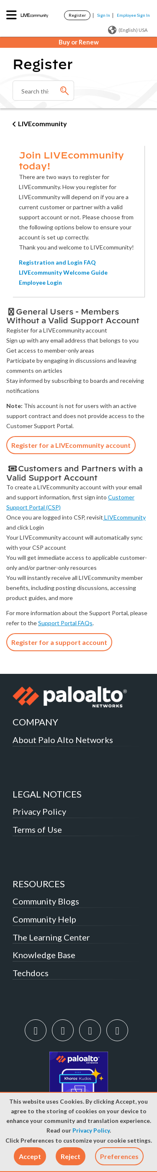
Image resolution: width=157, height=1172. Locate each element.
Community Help (44, 919)
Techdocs (31, 973)
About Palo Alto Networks (63, 740)
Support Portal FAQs (65, 622)
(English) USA (127, 30)
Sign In (103, 15)
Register (77, 15)
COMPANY (35, 722)
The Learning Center (51, 937)
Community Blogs (46, 901)
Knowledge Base (44, 955)
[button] (30, 1156)
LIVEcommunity (42, 123)
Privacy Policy (91, 1130)
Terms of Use (37, 829)
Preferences (119, 1156)
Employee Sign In (133, 15)
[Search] (43, 91)
